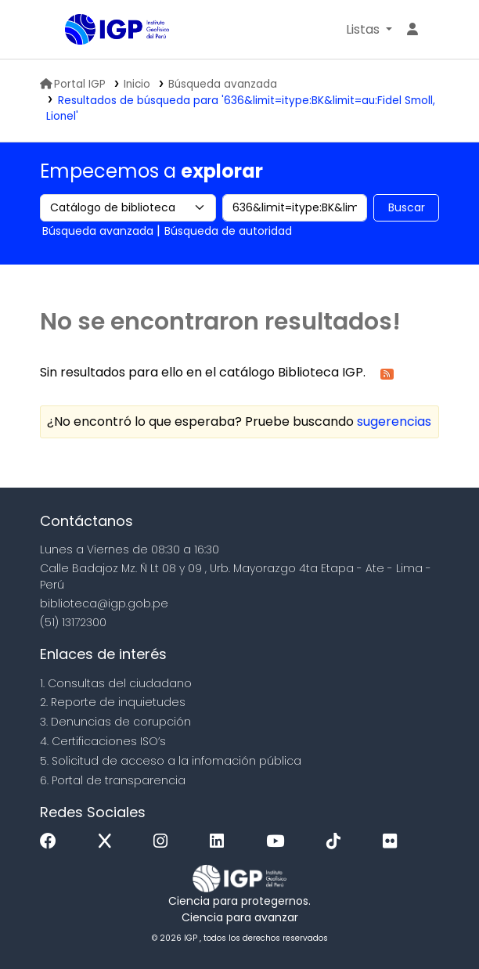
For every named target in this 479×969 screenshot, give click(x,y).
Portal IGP (73, 84)
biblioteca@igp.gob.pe (104, 603)
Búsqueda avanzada (222, 84)
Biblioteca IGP (70, 30)
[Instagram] (164, 842)
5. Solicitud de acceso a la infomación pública (170, 761)
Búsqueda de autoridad (228, 231)
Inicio (137, 84)
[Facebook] (52, 842)
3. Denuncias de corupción (115, 721)
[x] (109, 842)
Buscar (406, 207)
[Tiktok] (337, 842)
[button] (369, 29)
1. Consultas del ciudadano (116, 683)
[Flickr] (394, 842)
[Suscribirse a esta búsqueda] (387, 373)
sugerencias (394, 421)
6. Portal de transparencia (112, 780)
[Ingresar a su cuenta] (412, 29)
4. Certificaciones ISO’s (103, 741)
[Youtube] (279, 842)
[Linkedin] (221, 842)
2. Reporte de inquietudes (112, 702)
